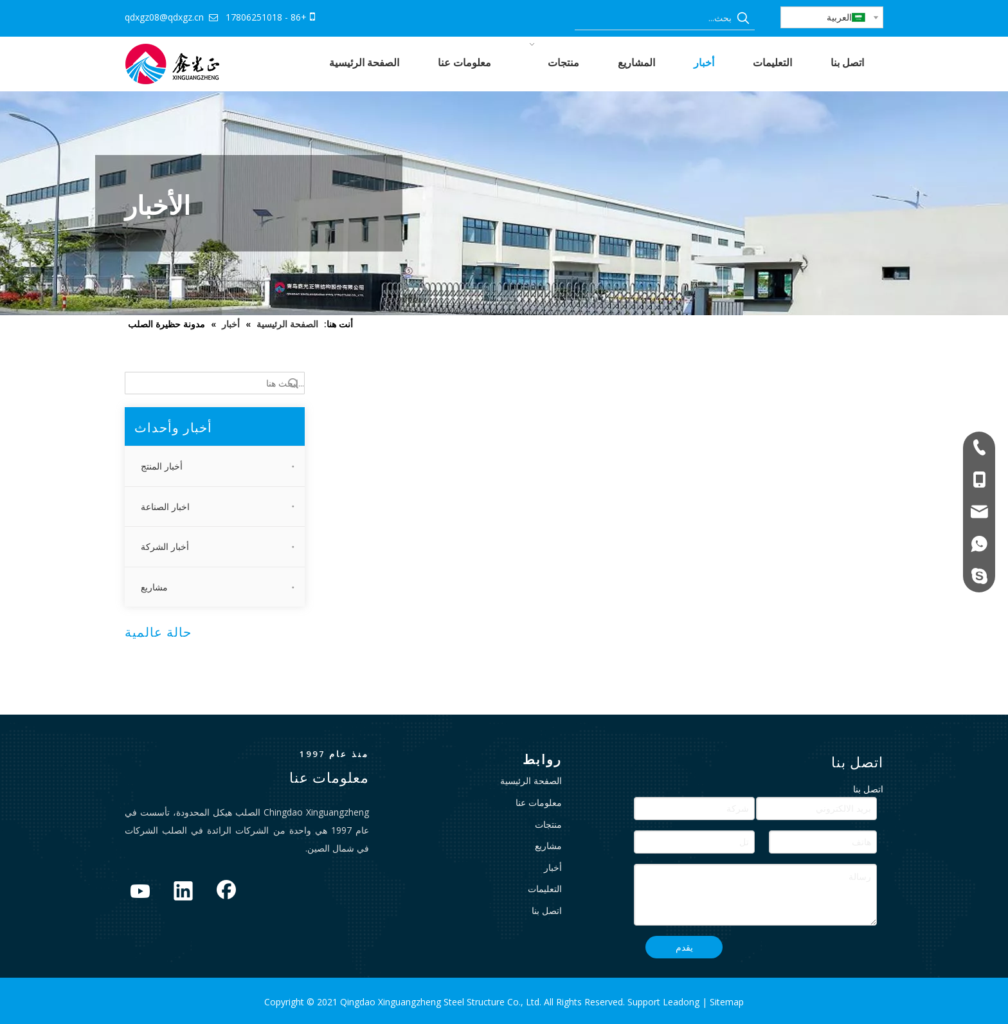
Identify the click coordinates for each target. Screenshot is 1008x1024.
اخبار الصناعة (165, 506)
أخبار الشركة (165, 546)
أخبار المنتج (162, 466)
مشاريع (154, 587)
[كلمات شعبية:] (743, 18)
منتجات (548, 824)
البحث (293, 383)
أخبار (553, 867)
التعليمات (545, 888)
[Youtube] (140, 892)
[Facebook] (226, 892)
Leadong (682, 1002)
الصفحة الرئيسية (531, 780)
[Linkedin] (183, 892)
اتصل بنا (547, 910)
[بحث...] (653, 18)
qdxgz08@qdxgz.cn (164, 17)
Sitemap (727, 1002)
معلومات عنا (539, 802)
